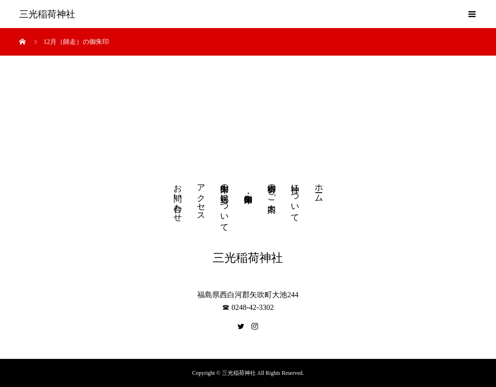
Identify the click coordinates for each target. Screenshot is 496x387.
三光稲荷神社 (47, 14)
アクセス (201, 198)
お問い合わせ (177, 198)
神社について (295, 198)
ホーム (318, 188)
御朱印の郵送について (224, 203)
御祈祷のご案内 (271, 188)
